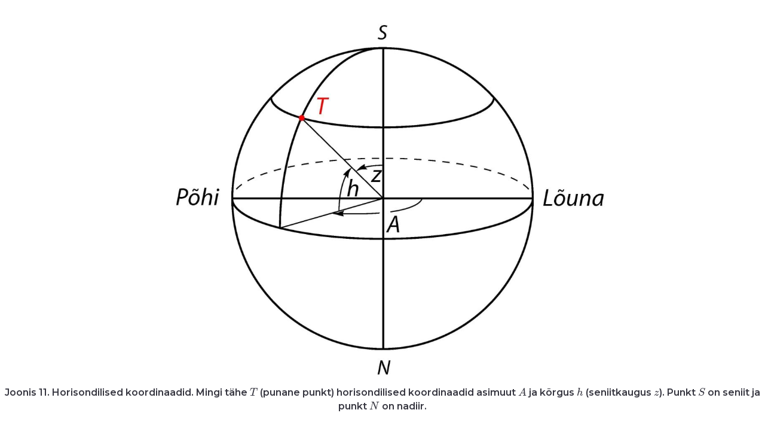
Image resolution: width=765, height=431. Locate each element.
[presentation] (254, 392)
